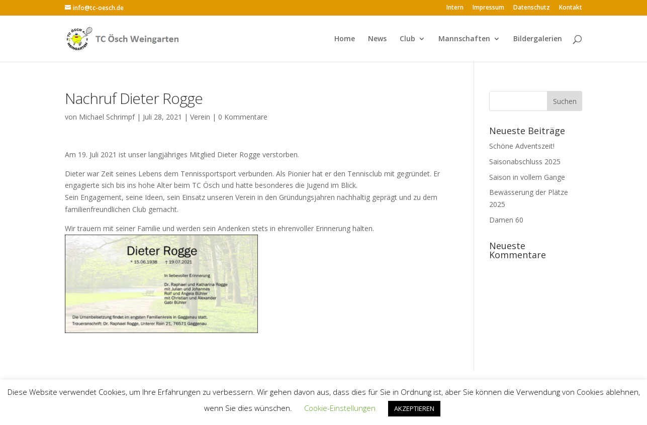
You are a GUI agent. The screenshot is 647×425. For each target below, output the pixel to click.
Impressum (488, 8)
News (377, 39)
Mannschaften (464, 39)
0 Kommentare (242, 117)
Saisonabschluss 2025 (525, 161)
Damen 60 (506, 220)
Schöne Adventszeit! (521, 146)
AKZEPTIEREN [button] (414, 408)
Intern (455, 8)
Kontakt (570, 8)
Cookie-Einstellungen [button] (340, 408)
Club (407, 39)
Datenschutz (531, 8)
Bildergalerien (537, 39)
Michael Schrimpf (107, 117)
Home (344, 39)
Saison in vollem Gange (527, 177)
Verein (200, 117)
